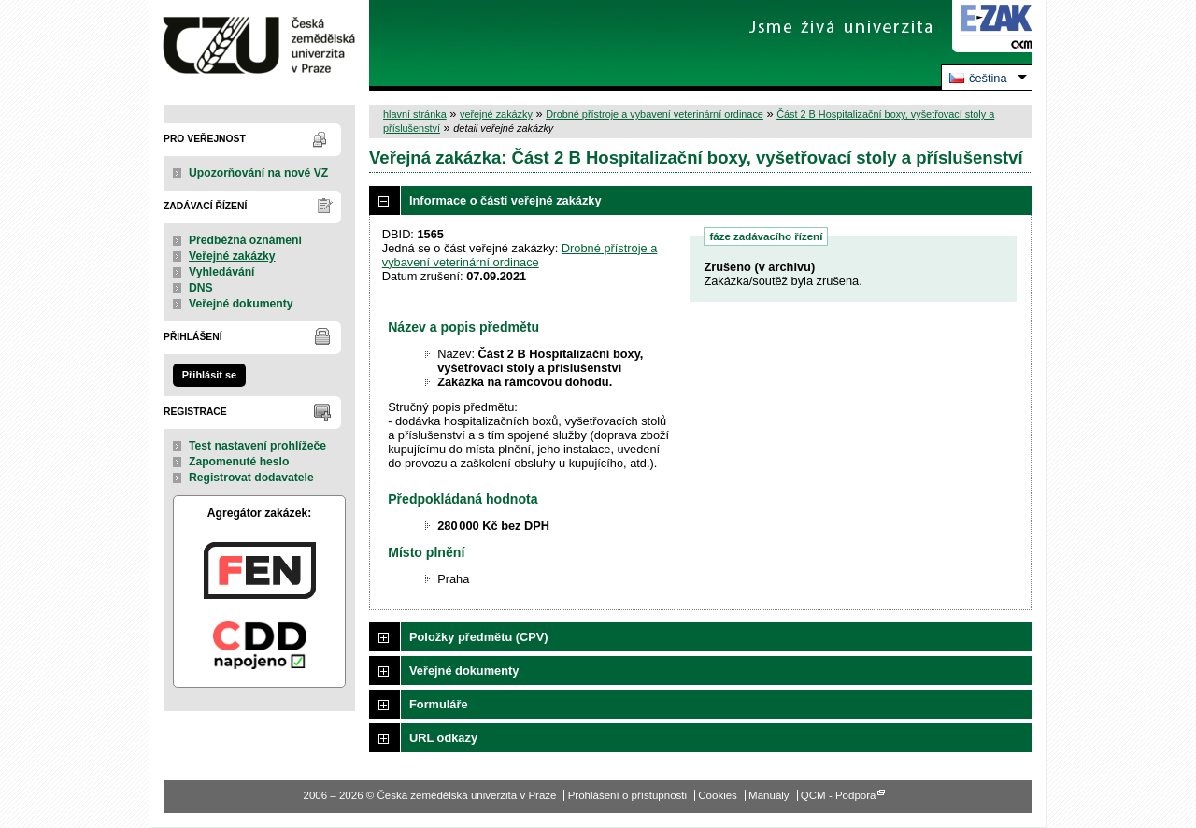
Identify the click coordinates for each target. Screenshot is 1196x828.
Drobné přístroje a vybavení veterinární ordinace (654, 114)
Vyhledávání (222, 271)
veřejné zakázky (496, 114)
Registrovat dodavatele (251, 477)
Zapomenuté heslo (239, 461)
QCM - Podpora (838, 795)
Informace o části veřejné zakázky (505, 200)
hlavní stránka (415, 114)
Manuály (769, 795)
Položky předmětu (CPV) (478, 637)
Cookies (717, 795)
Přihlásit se (209, 374)
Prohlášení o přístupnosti (627, 795)
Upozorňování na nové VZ (258, 172)
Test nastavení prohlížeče (257, 445)
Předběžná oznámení (245, 240)
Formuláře (438, 704)
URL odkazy (443, 738)
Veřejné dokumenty (240, 303)
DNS (201, 287)
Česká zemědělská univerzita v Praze (259, 45)
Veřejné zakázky (232, 256)
